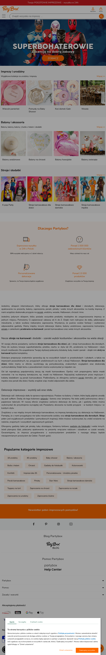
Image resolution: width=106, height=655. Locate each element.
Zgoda (12, 622)
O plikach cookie (36, 622)
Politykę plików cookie (87, 639)
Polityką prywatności (66, 633)
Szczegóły (22, 622)
